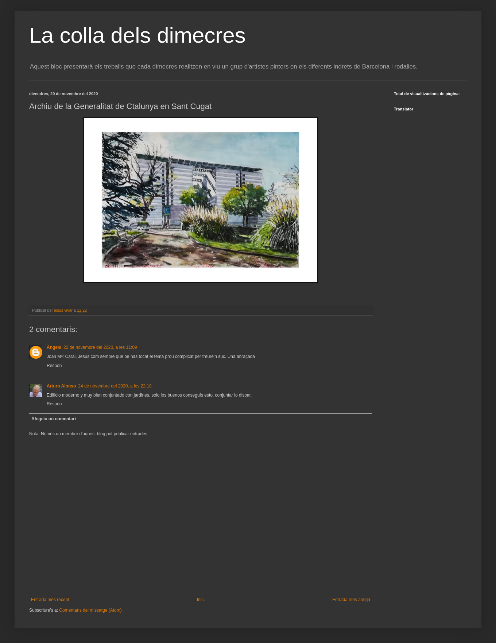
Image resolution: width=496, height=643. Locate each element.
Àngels (54, 347)
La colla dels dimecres (137, 35)
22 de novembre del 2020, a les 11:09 (100, 347)
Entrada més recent (50, 599)
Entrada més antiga (351, 599)
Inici (201, 599)
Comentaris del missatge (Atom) (90, 610)
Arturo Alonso (61, 386)
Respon (54, 365)
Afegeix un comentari (53, 418)
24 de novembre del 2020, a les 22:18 (114, 386)
